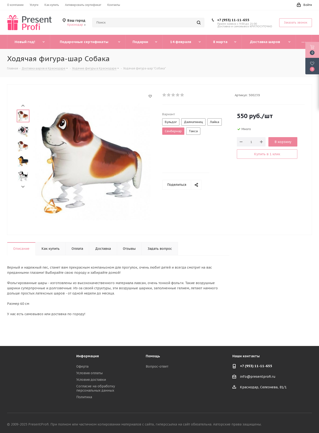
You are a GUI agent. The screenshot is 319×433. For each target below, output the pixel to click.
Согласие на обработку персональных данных (95, 388)
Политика (84, 397)
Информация (87, 356)
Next (23, 187)
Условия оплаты (89, 373)
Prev (23, 105)
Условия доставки (91, 379)
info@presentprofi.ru (257, 377)
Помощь (153, 356)
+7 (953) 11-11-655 (233, 20)
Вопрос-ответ (157, 366)
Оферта (82, 366)
